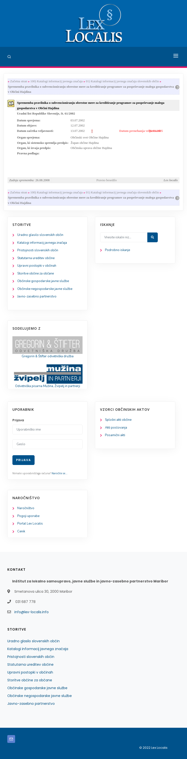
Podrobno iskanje (117, 250)
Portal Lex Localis (30, 523)
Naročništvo (25, 508)
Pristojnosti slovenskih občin (37, 250)
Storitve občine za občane (35, 273)
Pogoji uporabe (28, 516)
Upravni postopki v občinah (36, 266)
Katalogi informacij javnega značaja (42, 243)
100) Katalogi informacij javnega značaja (56, 81)
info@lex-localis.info (31, 612)
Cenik (21, 531)
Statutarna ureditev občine (36, 258)
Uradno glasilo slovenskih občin (40, 235)
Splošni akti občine (118, 420)
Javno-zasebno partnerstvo (36, 296)
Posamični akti (115, 435)
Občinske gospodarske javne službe (43, 281)
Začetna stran (18, 81)
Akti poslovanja (116, 427)
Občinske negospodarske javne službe (44, 289)
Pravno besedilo (106, 180)
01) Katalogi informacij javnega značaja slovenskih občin (122, 81)
